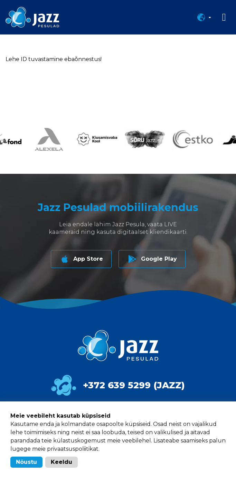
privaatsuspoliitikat (72, 449)
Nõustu (26, 462)
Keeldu (61, 462)
